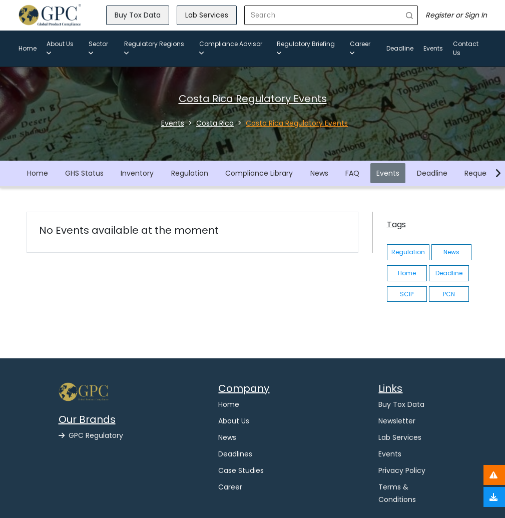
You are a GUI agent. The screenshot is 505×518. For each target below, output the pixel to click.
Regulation (189, 173)
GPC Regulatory (91, 435)
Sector (98, 48)
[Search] (323, 15)
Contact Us (465, 48)
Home (28, 48)
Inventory (137, 173)
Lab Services (206, 15)
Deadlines (235, 454)
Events (433, 48)
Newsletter (396, 421)
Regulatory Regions (154, 48)
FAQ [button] (352, 173)
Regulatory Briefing (306, 48)
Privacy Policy (401, 470)
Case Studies (241, 470)
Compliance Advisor (230, 48)
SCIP (406, 294)
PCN (449, 294)
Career (360, 48)
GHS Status (84, 173)
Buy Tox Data (138, 15)
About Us (60, 48)
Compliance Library (259, 173)
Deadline (399, 48)
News (319, 173)
